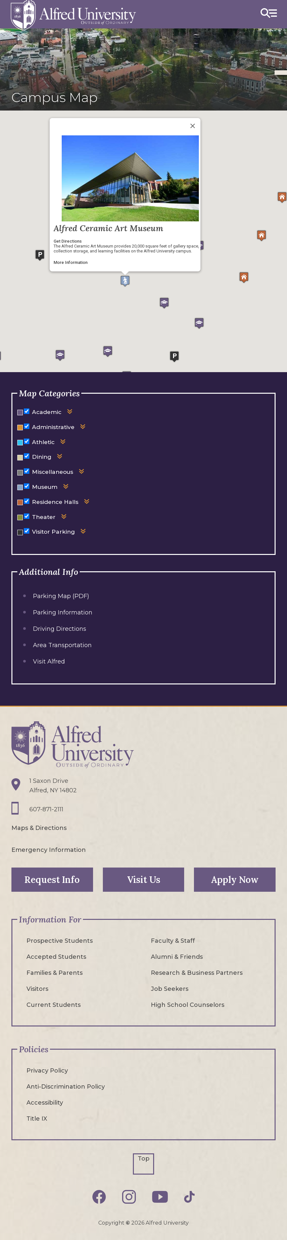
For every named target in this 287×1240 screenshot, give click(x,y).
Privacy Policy (47, 1070)
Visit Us (143, 880)
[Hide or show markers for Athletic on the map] (26, 441)
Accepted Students (56, 956)
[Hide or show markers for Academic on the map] (26, 411)
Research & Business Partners (197, 972)
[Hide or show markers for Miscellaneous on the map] (26, 471)
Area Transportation (62, 645)
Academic (46, 411)
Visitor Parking (53, 531)
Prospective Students (59, 940)
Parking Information (62, 612)
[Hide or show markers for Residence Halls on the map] (26, 501)
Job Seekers (169, 988)
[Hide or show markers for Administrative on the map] (26, 426)
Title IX (36, 1118)
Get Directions (68, 241)
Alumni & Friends (177, 956)
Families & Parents (54, 972)
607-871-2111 (46, 809)
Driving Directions (59, 628)
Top (144, 1158)
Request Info (52, 880)
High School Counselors (187, 1004)
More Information (71, 262)
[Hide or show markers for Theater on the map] (26, 516)
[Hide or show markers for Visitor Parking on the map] (26, 531)
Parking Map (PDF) (61, 596)
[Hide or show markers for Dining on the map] (26, 456)
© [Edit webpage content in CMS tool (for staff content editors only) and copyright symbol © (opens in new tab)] (128, 1223)
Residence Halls (55, 501)
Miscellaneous (52, 471)
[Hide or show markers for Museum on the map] (26, 486)
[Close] (192, 126)
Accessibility (44, 1102)
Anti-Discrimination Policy (65, 1086)
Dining (41, 456)
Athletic (43, 442)
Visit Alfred (49, 661)
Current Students (53, 1004)
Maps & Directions (39, 828)
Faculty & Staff (173, 940)
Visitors (37, 988)
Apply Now (235, 880)
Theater (44, 516)
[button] (125, 281)
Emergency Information (48, 849)
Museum (44, 486)
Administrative (53, 426)
